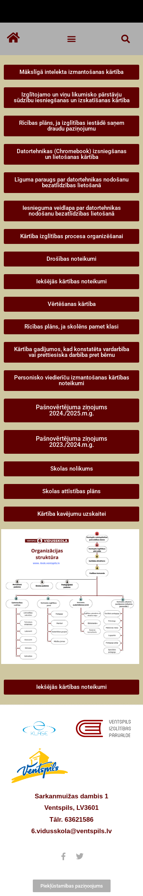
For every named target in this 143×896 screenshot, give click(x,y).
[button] (71, 39)
